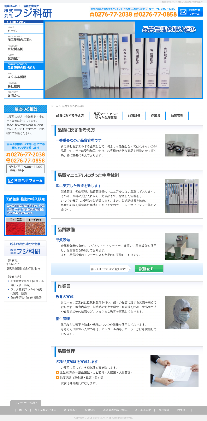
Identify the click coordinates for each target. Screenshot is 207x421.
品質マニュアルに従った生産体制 (106, 115)
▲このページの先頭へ (26, 402)
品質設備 (134, 115)
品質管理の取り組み (115, 409)
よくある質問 (143, 409)
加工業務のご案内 (45, 409)
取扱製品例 (70, 409)
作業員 (155, 115)
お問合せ (182, 409)
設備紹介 (90, 409)
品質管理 (177, 115)
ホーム (54, 106)
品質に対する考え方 (70, 115)
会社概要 (164, 409)
